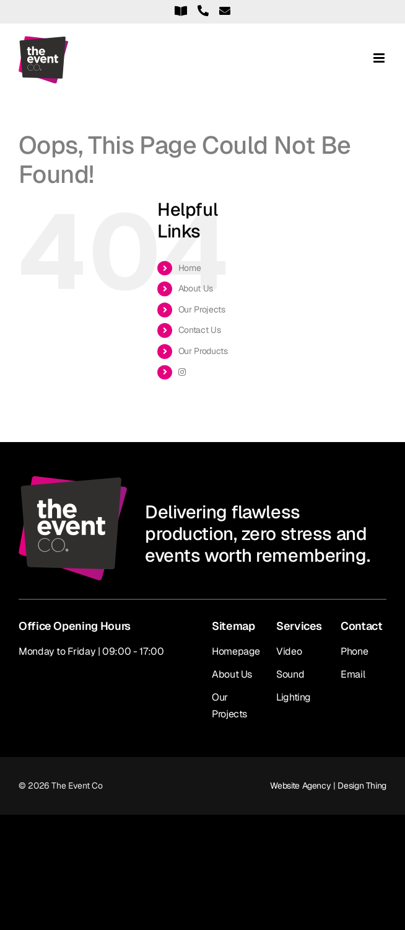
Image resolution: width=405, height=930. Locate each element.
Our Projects (201, 309)
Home (189, 267)
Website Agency (300, 785)
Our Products (203, 350)
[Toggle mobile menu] (379, 57)
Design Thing (362, 785)
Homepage (236, 651)
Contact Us (199, 329)
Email (353, 674)
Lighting (293, 697)
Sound (290, 674)
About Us (195, 288)
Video (289, 651)
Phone (354, 651)
